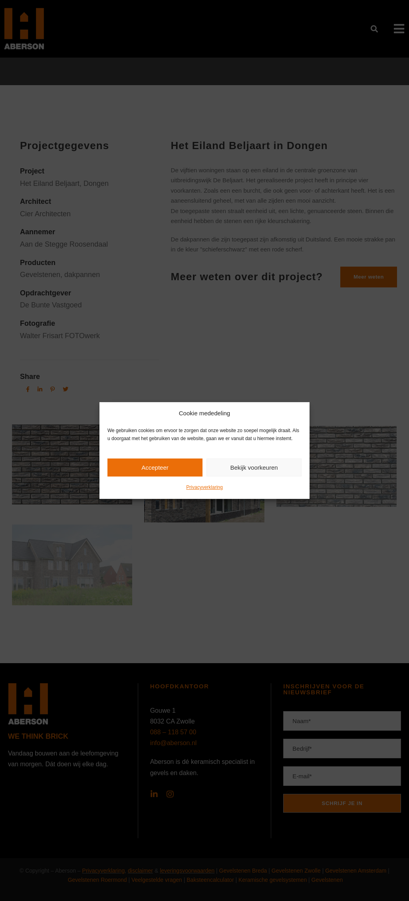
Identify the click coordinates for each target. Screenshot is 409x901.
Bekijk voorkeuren (254, 467)
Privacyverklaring (204, 487)
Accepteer (155, 467)
